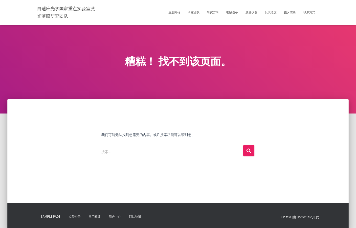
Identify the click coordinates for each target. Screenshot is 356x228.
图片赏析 (290, 12)
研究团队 (194, 12)
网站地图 (135, 216)
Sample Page (50, 216)
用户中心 (115, 216)
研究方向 (213, 12)
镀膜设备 (232, 12)
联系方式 (309, 12)
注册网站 (174, 12)
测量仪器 (251, 12)
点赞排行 (75, 216)
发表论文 (271, 12)
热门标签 (95, 216)
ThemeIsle (304, 217)
